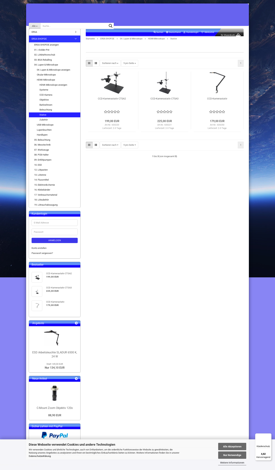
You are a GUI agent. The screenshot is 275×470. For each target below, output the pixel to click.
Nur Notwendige (232, 455)
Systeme (43, 93)
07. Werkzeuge (41, 153)
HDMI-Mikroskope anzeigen (53, 88)
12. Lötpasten (41, 173)
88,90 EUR (54, 419)
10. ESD (38, 168)
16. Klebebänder (42, 193)
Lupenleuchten (44, 133)
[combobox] (110, 67)
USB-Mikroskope (45, 128)
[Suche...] (34, 26)
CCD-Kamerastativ (217, 102)
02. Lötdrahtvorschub (44, 58)
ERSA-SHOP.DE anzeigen (46, 48)
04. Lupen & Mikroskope (46, 68)
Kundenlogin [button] (191, 36)
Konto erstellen (39, 252)
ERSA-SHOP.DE (39, 43)
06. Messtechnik (42, 148)
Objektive (44, 103)
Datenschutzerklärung (40, 456)
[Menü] (269, 435)
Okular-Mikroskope (46, 78)
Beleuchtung (45, 113)
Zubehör (43, 123)
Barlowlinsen (45, 108)
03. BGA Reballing (43, 63)
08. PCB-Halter (41, 158)
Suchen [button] (158, 36)
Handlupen (42, 138)
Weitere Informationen (232, 462)
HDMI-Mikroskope (46, 83)
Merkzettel (207, 36)
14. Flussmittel (41, 183)
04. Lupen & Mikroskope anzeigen (53, 73)
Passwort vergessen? (42, 257)
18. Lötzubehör (41, 203)
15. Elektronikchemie (44, 188)
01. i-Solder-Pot (41, 53)
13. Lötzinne (40, 178)
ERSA (34, 35)
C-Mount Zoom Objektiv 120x (55, 411)
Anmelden (54, 244)
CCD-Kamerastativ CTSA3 (164, 102)
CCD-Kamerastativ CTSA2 (112, 102)
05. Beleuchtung (42, 143)
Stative (42, 118)
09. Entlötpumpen (42, 163)
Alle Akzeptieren (232, 446)
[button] (173, 36)
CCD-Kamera (45, 98)
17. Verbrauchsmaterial (45, 198)
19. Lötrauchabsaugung (46, 208)
